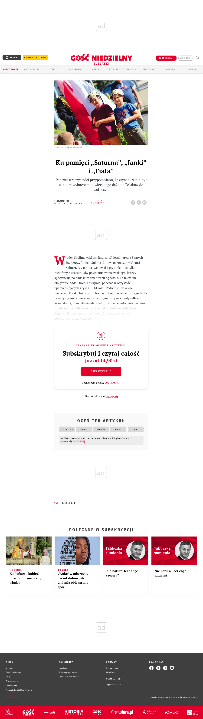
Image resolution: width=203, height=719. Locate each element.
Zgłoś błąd (13, 697)
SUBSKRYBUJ (166, 58)
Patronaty (149, 69)
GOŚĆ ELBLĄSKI (68, 503)
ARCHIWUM (75, 69)
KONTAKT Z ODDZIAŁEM (123, 69)
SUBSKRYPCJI (112, 382)
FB (134, 201)
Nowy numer (11, 69)
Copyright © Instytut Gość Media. (162, 697)
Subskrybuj (101, 371)
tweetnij (139, 201)
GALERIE (97, 69)
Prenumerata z (35, 57)
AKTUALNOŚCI (32, 69)
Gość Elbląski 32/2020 (68, 203)
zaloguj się (185, 58)
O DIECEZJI (192, 69)
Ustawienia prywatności (69, 677)
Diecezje (170, 69)
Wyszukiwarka (197, 58)
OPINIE (54, 69)
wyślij (145, 201)
